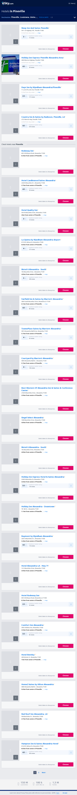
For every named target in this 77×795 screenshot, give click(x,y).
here (57, 793)
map (39, 33)
